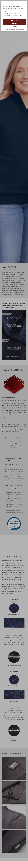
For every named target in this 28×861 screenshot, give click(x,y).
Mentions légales (20, 29)
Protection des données (9, 29)
